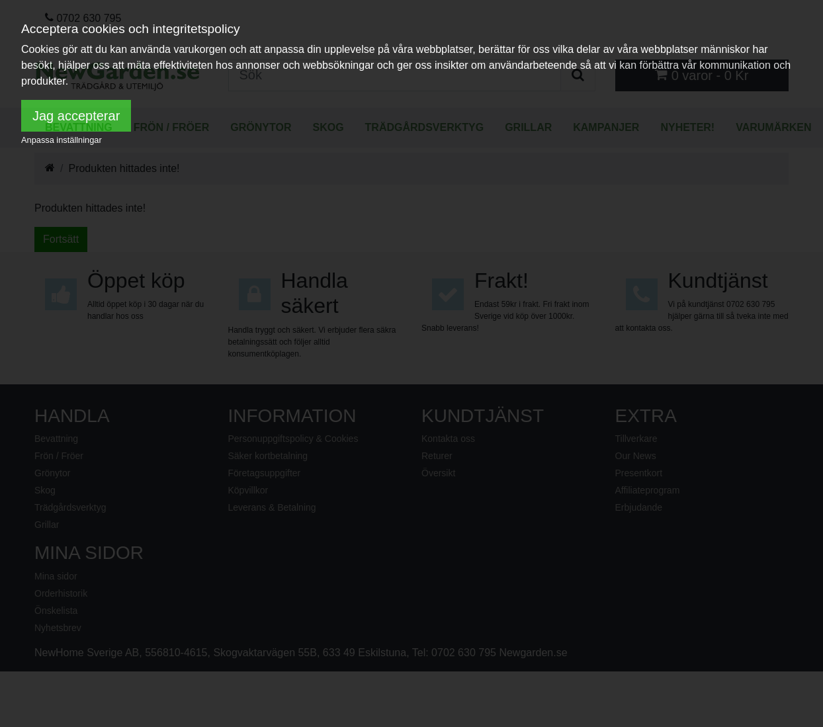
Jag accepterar (76, 115)
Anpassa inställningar (61, 140)
